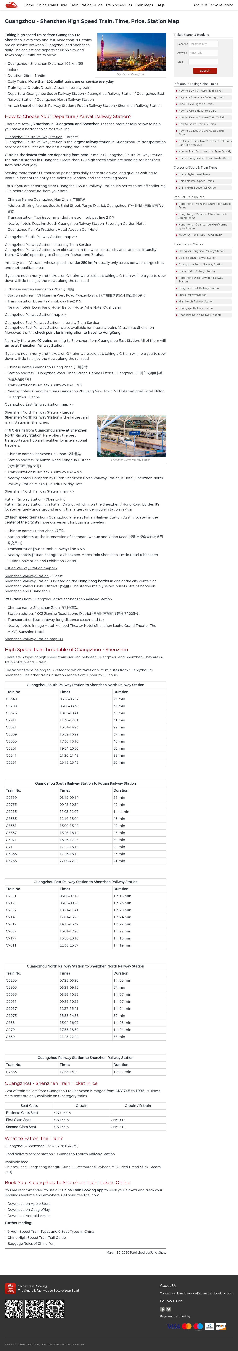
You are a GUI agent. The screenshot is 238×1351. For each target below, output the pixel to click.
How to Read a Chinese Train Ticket (201, 117)
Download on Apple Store (29, 1204)
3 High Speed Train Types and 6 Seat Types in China (51, 1231)
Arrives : (197, 53)
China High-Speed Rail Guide (197, 188)
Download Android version (30, 1216)
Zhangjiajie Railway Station (195, 308)
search (205, 71)
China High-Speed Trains (194, 174)
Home (29, 5)
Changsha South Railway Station (199, 315)
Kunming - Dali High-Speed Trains (200, 235)
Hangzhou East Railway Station (198, 288)
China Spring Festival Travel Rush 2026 (203, 158)
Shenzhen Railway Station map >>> (34, 639)
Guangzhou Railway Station (28, 245)
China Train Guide (52, 5)
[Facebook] (12, 5)
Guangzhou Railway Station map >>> (35, 314)
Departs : (197, 44)
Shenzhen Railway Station (27, 576)
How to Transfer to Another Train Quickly (204, 151)
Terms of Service (221, 5)
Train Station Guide (86, 5)
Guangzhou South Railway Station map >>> (41, 237)
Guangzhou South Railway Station (33, 137)
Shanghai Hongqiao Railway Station (201, 251)
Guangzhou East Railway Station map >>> (39, 404)
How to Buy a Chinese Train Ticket (200, 91)
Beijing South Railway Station (197, 258)
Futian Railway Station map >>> (31, 568)
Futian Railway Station (24, 499)
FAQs (160, 5)
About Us (200, 5)
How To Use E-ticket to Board (197, 111)
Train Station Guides (188, 244)
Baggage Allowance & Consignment (201, 97)
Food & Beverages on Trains (195, 104)
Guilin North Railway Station (196, 271)
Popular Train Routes (189, 197)
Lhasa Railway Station (192, 295)
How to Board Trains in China (197, 124)
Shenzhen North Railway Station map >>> (39, 491)
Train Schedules (118, 5)
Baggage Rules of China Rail (31, 1243)
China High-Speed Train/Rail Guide (37, 1237)
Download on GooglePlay (29, 1209)
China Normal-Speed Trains (196, 181)
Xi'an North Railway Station (195, 301)
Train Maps (144, 5)
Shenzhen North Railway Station (32, 412)
